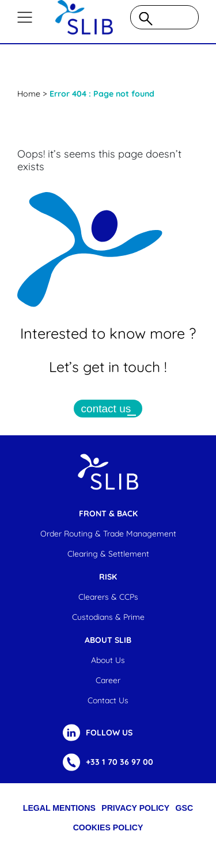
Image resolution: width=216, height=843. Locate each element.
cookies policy (108, 827)
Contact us (108, 700)
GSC (185, 808)
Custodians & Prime (108, 617)
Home (28, 94)
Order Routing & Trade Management (108, 533)
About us (108, 660)
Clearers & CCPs (108, 597)
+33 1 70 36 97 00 (119, 762)
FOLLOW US (109, 732)
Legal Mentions (59, 808)
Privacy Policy (135, 808)
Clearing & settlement (108, 554)
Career (108, 680)
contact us (106, 409)
